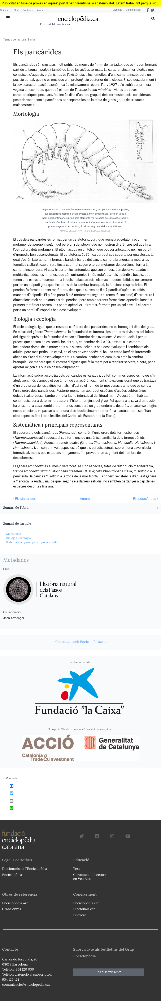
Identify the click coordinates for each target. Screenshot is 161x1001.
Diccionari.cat (133, 9)
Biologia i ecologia (18, 538)
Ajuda (40, 10)
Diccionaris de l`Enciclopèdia (24, 868)
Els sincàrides (24, 499)
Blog (15, 10)
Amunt (85, 499)
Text (76, 868)
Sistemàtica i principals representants (31, 542)
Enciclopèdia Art (15, 903)
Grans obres (11, 909)
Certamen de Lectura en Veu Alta (89, 877)
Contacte (28, 10)
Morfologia (13, 534)
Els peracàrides (145, 499)
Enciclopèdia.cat (86, 903)
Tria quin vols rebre (108, 972)
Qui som (4, 10)
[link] (80, 508)
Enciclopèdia (12, 875)
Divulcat (117, 9)
